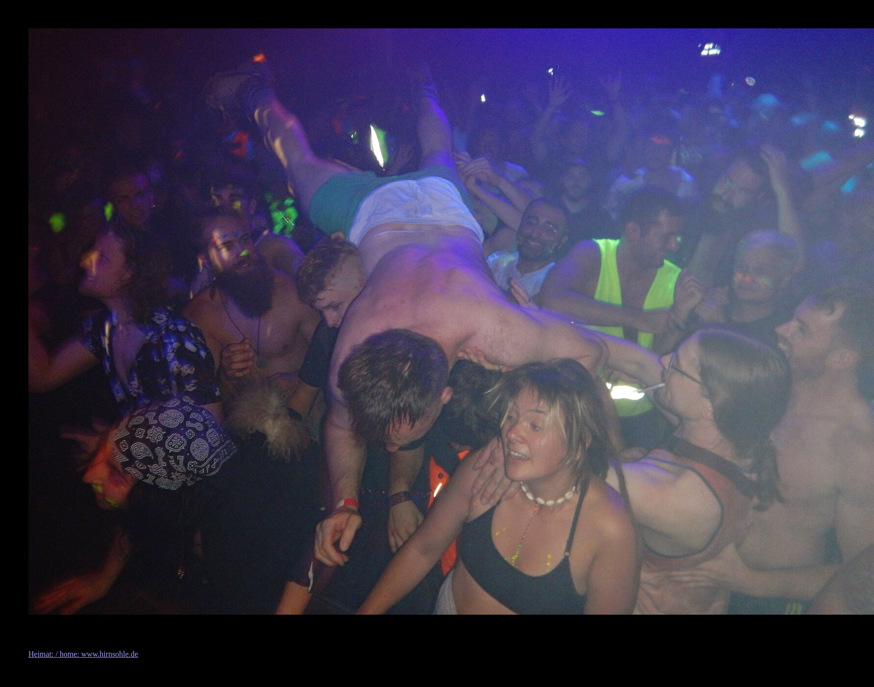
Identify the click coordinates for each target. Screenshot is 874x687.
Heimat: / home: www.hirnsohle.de (83, 654)
